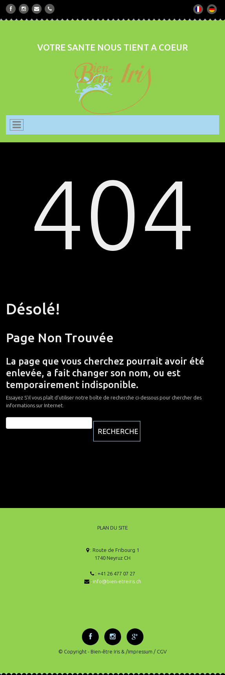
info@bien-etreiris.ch (117, 581)
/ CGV (160, 651)
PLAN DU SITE (112, 527)
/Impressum (139, 651)
